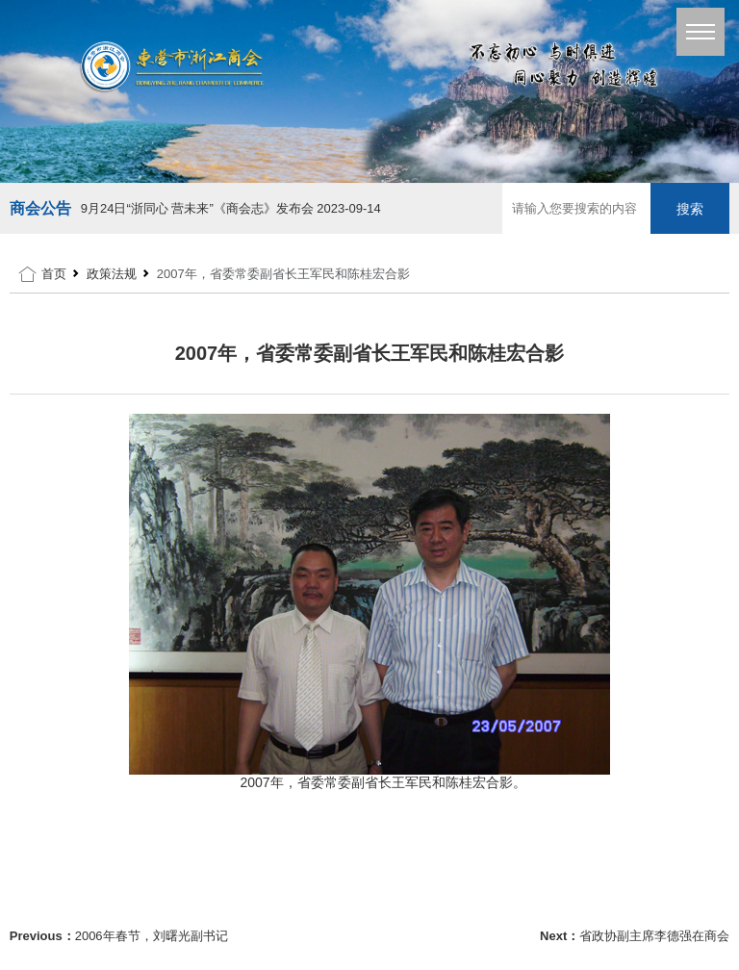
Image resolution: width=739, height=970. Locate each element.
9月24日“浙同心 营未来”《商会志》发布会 (231, 208)
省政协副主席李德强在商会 (654, 936)
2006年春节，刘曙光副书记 (151, 936)
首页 (53, 274)
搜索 (689, 209)
